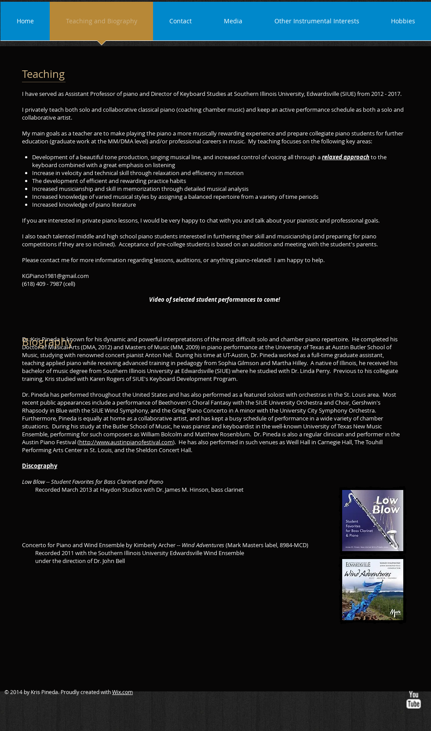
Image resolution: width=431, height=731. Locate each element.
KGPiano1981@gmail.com (55, 276)
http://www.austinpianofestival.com (126, 442)
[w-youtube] (413, 700)
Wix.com (122, 691)
